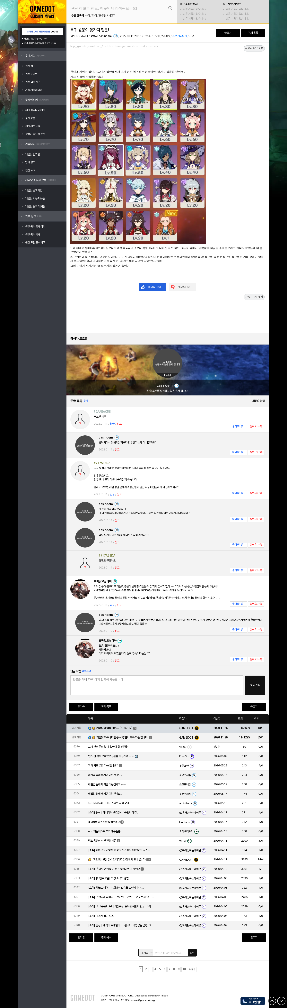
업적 (94, 15)
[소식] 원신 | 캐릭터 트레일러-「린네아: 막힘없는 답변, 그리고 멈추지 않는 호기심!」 (121, 925)
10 (184, 969)
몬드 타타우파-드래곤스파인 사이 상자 (108, 803)
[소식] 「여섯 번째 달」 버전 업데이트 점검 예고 (114, 869)
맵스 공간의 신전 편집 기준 (102, 840)
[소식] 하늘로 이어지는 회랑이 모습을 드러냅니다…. (116, 887)
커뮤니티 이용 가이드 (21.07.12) (114, 728)
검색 (192, 952)
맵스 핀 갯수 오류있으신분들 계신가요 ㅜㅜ (111, 756)
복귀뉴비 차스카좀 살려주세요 (104, 822)
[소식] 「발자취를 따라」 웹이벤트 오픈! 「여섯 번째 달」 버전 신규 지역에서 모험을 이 (121, 897)
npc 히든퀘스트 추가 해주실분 (104, 831)
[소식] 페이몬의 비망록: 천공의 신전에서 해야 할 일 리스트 (119, 850)
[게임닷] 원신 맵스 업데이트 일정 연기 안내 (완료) (119, 859)
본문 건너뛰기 (179, 36)
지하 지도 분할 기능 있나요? (103, 765)
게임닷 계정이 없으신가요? (36, 39)
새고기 (112, 15)
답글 (112, 423)
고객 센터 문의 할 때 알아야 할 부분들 (107, 746)
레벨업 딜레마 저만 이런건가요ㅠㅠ (107, 775)
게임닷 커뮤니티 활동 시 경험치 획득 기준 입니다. (122, 737)
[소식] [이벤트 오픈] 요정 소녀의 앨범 (108, 878)
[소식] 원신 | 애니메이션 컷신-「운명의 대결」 (113, 812)
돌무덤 (102, 15)
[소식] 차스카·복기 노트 (101, 916)
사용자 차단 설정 (254, 48)
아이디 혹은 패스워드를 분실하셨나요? (41, 43)
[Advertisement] (167, 60)
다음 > (192, 969)
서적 (87, 15)
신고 (191, 36)
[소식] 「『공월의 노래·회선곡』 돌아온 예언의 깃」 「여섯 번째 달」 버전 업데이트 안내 (121, 906)
